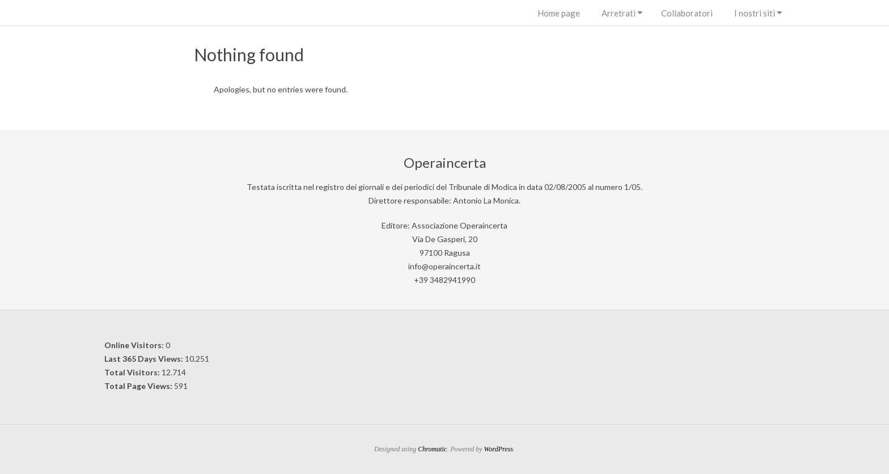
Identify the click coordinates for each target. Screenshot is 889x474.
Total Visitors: (133, 372)
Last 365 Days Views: (144, 358)
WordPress (498, 449)
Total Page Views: (139, 386)
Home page (558, 13)
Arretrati (619, 13)
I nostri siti (754, 13)
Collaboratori (687, 13)
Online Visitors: (135, 345)
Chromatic (432, 449)
